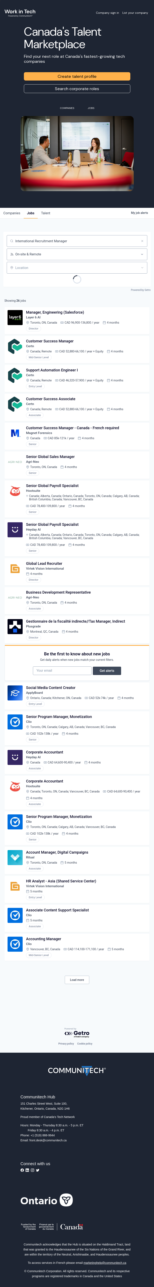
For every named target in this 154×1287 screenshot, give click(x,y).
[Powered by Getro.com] (77, 1033)
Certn (30, 348)
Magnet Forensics (39, 436)
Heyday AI (33, 535)
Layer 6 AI (33, 318)
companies (11, 213)
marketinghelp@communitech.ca (105, 1262)
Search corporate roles (77, 88)
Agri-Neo (33, 466)
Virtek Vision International (45, 575)
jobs (30, 213)
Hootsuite (33, 496)
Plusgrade (33, 634)
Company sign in (107, 13)
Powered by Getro (141, 290)
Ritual (30, 871)
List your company (135, 13)
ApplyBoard (35, 703)
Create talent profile (77, 76)
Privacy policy (66, 1043)
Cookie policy (84, 1043)
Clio (29, 733)
